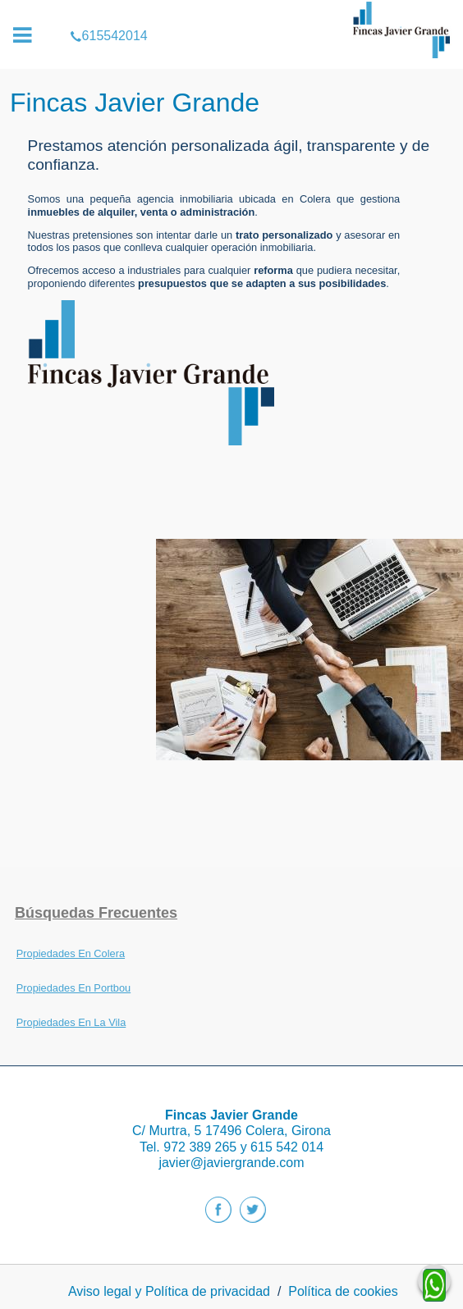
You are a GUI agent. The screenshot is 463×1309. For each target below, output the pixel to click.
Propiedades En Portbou (73, 988)
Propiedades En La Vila (71, 1022)
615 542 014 (286, 1147)
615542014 (231, 11)
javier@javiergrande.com (231, 1163)
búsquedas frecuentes (96, 913)
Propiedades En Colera (70, 953)
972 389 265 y (206, 1147)
